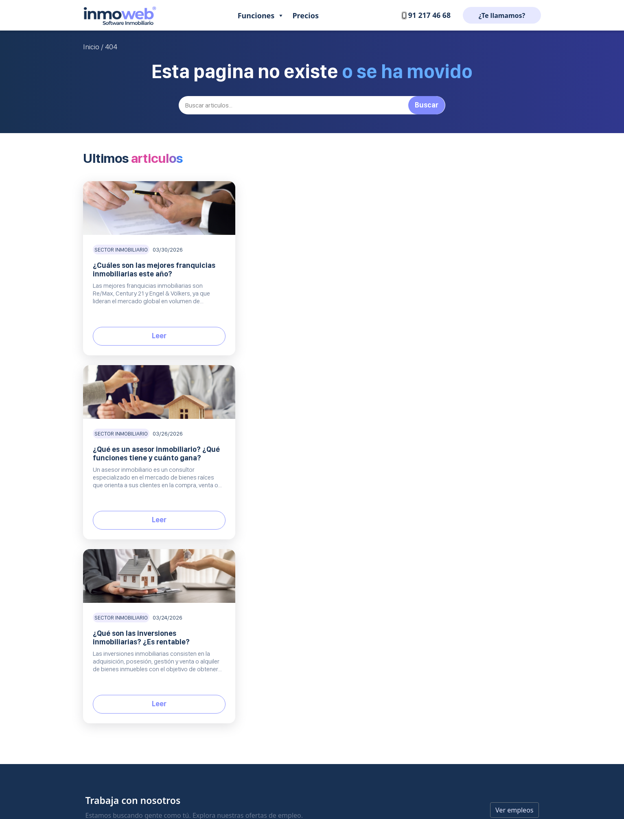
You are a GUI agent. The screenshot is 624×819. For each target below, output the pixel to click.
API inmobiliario (447, 547)
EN (116, 603)
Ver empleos (514, 442)
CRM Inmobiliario (252, 519)
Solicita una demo (315, 589)
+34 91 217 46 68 (111, 561)
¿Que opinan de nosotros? (388, 519)
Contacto (303, 506)
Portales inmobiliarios (258, 533)
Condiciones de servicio (384, 575)
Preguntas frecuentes (320, 533)
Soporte (307, 492)
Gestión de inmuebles (258, 506)
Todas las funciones (255, 603)
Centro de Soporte (315, 519)
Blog (435, 492)
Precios (305, 15)
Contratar (304, 575)
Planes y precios (312, 561)
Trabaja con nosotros (381, 506)
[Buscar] (312, 105)
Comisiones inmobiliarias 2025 (467, 506)
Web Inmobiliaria (252, 547)
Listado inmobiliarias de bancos (468, 519)
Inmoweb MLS (248, 561)
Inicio (91, 46)
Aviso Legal (368, 533)
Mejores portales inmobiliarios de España (481, 533)
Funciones (261, 15)
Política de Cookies (378, 561)
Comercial (311, 548)
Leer (155, 335)
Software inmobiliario (163, 516)
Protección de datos (379, 547)
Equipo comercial (252, 575)
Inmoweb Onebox (253, 589)
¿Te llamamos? (502, 15)
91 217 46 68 (425, 15)
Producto (247, 492)
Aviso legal (312, 779)
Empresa (370, 492)
